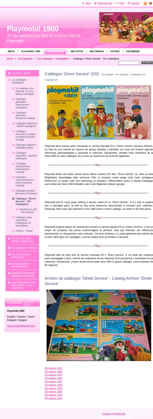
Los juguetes (55, 51)
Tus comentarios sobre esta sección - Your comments (24, 285)
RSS (121, 3)
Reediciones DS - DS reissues (28, 211)
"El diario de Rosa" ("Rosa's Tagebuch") (22, 240)
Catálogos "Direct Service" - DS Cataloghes (26, 201)
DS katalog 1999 (53, 388)
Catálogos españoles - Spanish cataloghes (26, 155)
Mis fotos (77, 51)
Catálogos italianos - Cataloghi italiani (26, 146)
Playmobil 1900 (30, 51)
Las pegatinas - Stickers (24, 247)
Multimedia (97, 51)
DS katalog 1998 (53, 385)
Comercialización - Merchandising (21, 265)
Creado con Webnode (114, 413)
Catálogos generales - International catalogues (22, 103)
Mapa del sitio (105, 3)
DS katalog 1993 (53, 371)
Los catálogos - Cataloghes (52, 58)
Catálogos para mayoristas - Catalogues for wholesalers (24, 221)
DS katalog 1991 (53, 368)
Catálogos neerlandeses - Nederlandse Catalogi (23, 167)
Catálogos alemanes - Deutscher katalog (25, 115)
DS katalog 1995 (53, 378)
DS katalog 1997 (53, 381)
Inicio (11, 51)
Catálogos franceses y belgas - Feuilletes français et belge (26, 135)
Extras (115, 51)
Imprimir (135, 3)
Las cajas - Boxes (21, 73)
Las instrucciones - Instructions (21, 256)
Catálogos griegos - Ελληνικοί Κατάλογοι (26, 192)
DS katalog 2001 (53, 395)
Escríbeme (133, 51)
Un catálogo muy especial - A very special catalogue (25, 91)
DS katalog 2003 (53, 398)
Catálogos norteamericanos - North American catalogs (25, 181)
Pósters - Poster (24, 231)
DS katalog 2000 (53, 391)
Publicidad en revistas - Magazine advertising (24, 274)
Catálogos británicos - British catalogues (26, 125)
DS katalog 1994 (53, 374)
